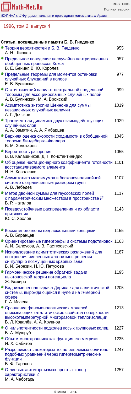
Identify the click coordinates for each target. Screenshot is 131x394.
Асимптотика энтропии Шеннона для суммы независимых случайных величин (47, 107)
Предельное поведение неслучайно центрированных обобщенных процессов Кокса (56, 61)
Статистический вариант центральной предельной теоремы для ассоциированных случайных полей (54, 92)
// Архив (100, 16)
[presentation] (102, 198)
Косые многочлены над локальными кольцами (50, 230)
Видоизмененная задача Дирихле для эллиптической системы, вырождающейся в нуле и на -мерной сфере (57, 292)
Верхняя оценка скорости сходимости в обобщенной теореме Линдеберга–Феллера (56, 138)
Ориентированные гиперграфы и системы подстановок (58, 241)
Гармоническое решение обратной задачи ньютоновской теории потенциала (46, 274)
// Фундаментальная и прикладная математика (56, 16)
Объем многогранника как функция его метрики (51, 339)
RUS (115, 4)
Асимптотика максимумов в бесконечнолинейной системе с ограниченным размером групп (53, 180)
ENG (125, 4)
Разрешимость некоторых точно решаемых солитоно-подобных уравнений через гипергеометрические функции (57, 354)
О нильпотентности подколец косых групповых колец (56, 328)
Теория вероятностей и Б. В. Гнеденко (42, 48)
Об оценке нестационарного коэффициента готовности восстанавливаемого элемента (59, 164)
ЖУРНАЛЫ (10, 16)
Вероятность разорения (28, 151)
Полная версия (116, 9)
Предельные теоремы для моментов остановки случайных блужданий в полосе (51, 76)
